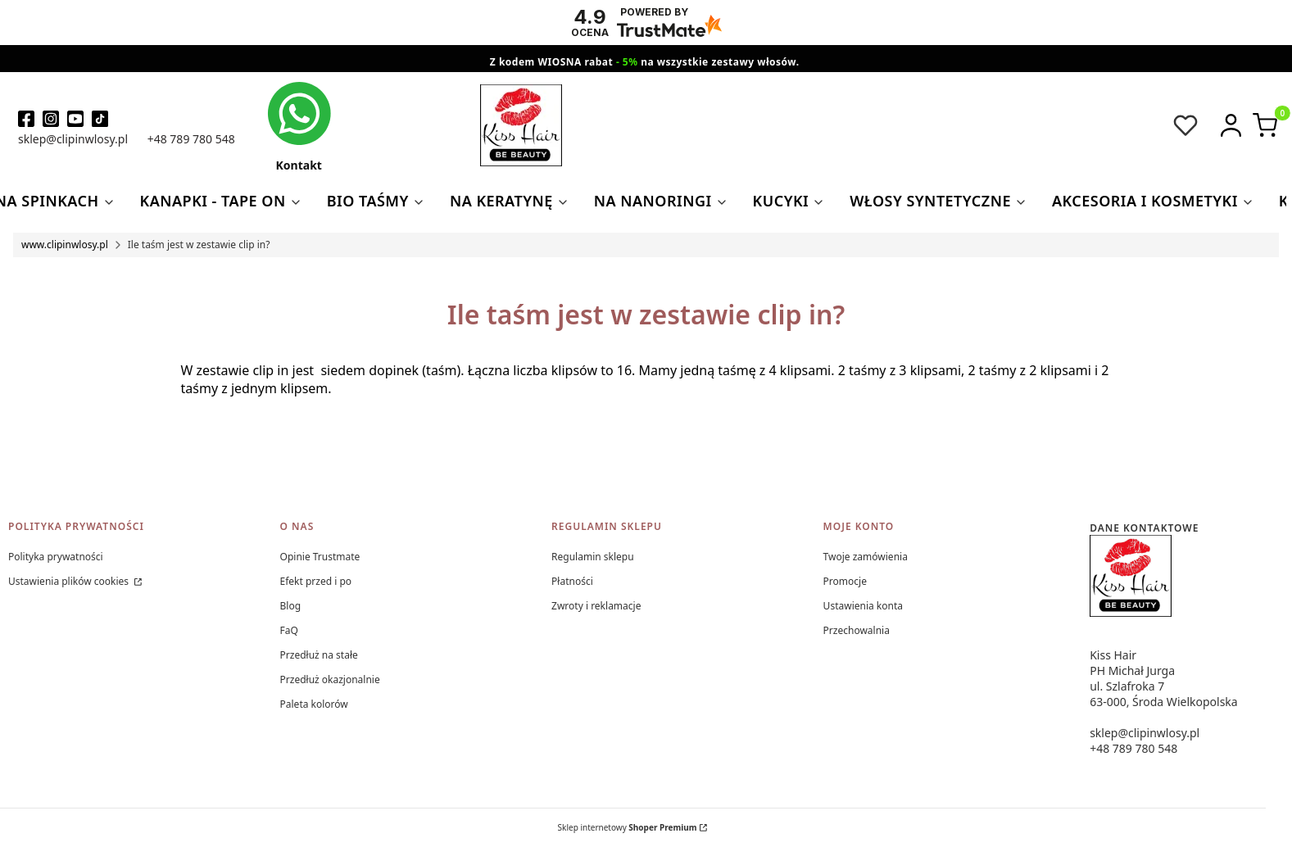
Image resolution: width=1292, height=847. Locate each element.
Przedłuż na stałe (319, 655)
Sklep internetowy (627, 827)
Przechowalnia (856, 630)
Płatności (572, 581)
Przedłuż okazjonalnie (330, 679)
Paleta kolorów (314, 704)
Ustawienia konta (863, 606)
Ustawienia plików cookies (69, 581)
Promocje (845, 581)
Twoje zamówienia (865, 557)
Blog (290, 606)
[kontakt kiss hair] (299, 126)
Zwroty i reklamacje (596, 606)
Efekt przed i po (316, 581)
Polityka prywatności (55, 557)
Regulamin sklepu (592, 557)
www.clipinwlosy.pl (64, 244)
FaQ (289, 630)
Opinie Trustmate (320, 557)
